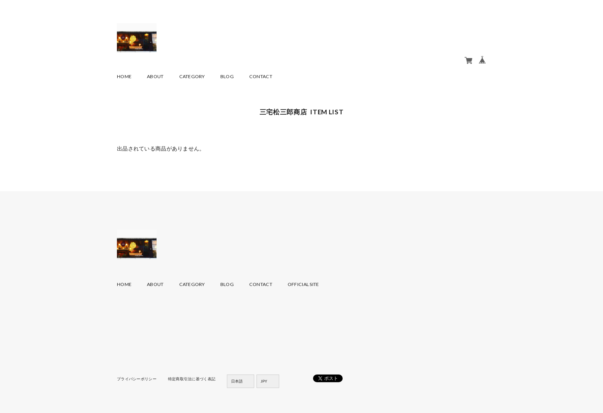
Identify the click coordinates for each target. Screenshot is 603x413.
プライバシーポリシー (137, 378)
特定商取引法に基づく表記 (191, 378)
